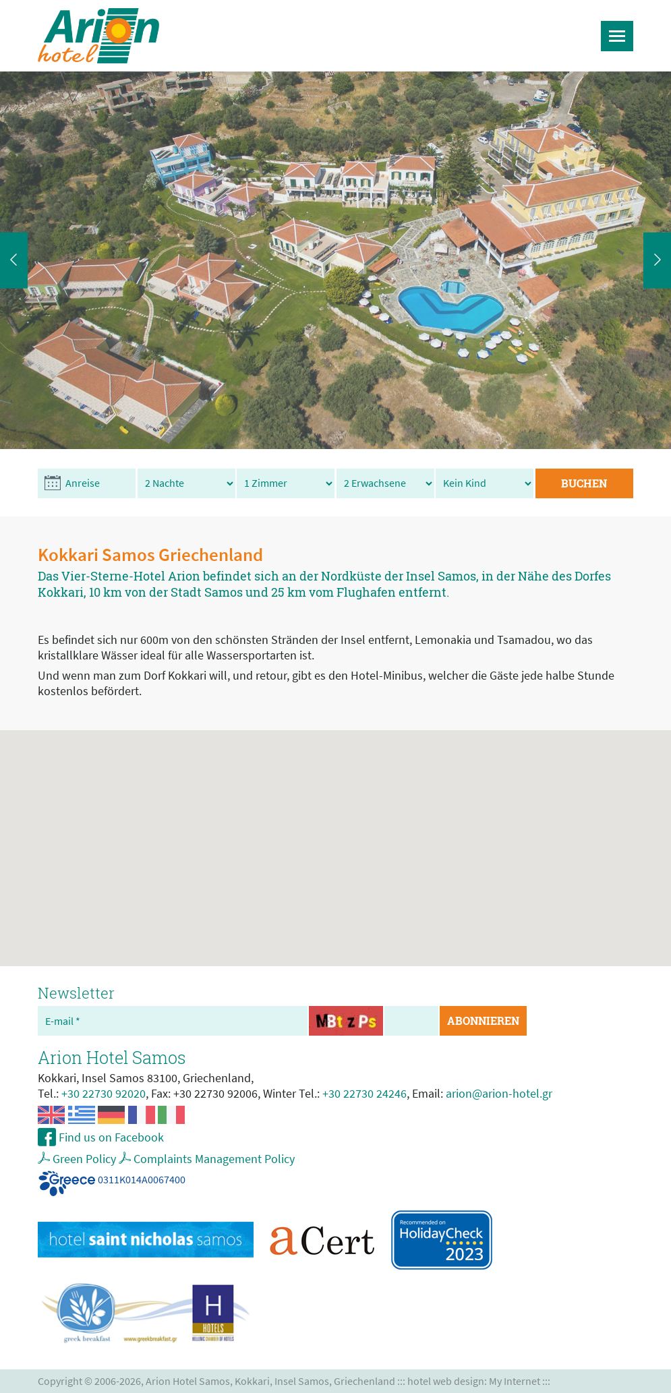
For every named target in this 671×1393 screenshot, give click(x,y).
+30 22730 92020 (103, 1093)
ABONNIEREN (483, 1021)
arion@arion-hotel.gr (499, 1093)
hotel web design (445, 1381)
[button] (336, 835)
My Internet (514, 1381)
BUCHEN (584, 483)
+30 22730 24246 (364, 1093)
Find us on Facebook (110, 1137)
